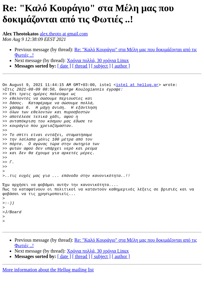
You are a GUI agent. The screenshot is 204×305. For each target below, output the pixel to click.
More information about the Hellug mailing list (48, 299)
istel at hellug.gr (137, 86)
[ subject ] (101, 65)
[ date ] (64, 65)
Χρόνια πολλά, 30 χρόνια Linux (98, 60)
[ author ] (121, 65)
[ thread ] (81, 65)
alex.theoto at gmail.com (64, 33)
